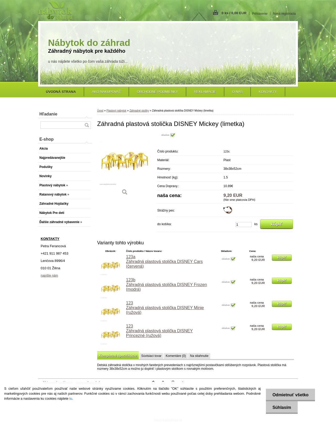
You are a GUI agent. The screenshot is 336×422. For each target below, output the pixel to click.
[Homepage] (61, 91)
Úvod (100, 110)
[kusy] (243, 224)
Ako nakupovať (106, 92)
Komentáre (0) (176, 356)
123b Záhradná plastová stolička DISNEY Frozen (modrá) (166, 285)
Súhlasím (281, 407)
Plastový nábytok (116, 110)
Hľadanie (48, 114)
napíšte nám (49, 275)
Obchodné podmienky (157, 92)
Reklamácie (205, 92)
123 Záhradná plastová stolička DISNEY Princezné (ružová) (159, 331)
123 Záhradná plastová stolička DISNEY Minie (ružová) (165, 308)
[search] (86, 125)
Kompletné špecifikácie (118, 355)
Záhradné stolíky (139, 110)
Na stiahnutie (199, 356)
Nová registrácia (284, 13)
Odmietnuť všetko (290, 395)
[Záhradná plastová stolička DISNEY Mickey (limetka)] (124, 166)
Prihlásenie (259, 13)
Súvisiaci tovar (151, 356)
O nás (237, 92)
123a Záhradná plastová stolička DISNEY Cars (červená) (164, 261)
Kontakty (268, 92)
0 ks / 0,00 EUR (234, 13)
